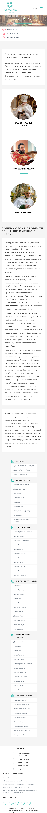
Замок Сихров (18, 549)
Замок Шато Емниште (21, 540)
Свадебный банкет (20, 700)
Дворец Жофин (19, 616)
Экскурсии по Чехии (20, 735)
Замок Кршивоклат (20, 575)
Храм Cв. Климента (20, 474)
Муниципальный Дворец (22, 511)
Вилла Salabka (18, 629)
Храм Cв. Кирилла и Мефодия (24, 466)
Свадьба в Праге (23, 480)
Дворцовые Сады (19, 489)
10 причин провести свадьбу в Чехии (15, 781)
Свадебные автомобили (21, 726)
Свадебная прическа (21, 713)
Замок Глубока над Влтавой (23, 532)
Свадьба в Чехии (23, 527)
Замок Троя (17, 493)
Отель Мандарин (19, 624)
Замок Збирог (18, 562)
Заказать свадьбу (14, 37)
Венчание (20, 461)
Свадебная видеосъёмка (22, 709)
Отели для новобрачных (22, 730)
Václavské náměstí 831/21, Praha (24, 754)
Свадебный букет (19, 722)
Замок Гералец (19, 590)
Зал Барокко (18, 515)
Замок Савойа (18, 558)
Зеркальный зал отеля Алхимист (21, 520)
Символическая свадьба (23, 636)
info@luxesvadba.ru (25, 759)
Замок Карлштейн (20, 566)
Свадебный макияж (20, 717)
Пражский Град (19, 506)
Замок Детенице (19, 553)
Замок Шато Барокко (21, 545)
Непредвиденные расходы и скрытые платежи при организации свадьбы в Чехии (20, 791)
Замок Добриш (19, 536)
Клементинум (18, 502)
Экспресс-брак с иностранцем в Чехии (16, 787)
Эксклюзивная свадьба (26, 581)
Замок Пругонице (19, 498)
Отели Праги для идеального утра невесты (17, 778)
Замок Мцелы (18, 585)
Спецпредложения (14, 33)
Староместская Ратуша (21, 484)
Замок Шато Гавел (20, 607)
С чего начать (12, 30)
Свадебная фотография (21, 704)
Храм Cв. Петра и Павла (22, 470)
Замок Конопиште (20, 571)
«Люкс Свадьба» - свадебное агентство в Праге (19, 784)
